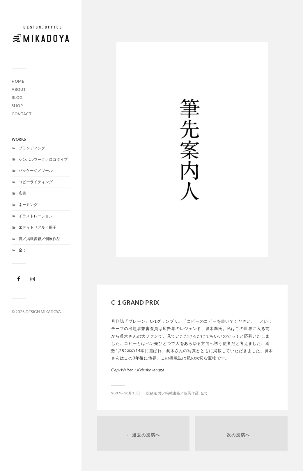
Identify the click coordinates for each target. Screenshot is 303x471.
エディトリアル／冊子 (37, 227)
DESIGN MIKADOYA (43, 311)
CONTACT (22, 114)
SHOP (17, 105)
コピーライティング (36, 181)
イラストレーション (36, 216)
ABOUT (19, 89)
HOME (18, 81)
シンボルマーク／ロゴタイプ (43, 159)
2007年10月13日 (125, 393)
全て (22, 250)
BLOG (17, 97)
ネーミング (28, 204)
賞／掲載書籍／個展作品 (39, 238)
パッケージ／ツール (36, 170)
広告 (22, 193)
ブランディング (32, 148)
